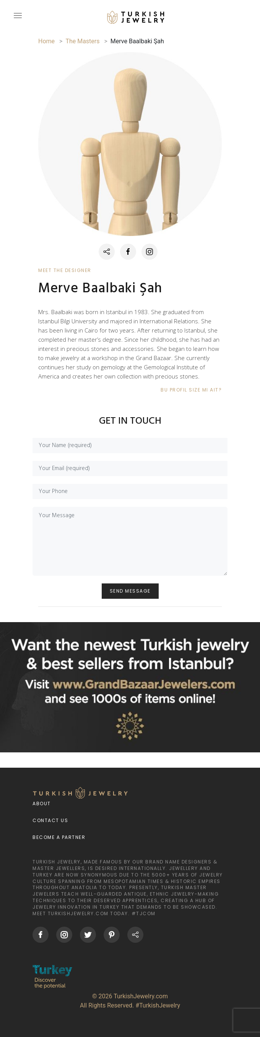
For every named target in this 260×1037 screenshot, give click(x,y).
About (41, 803)
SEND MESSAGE (130, 591)
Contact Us (50, 820)
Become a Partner (58, 837)
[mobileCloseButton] (17, 19)
